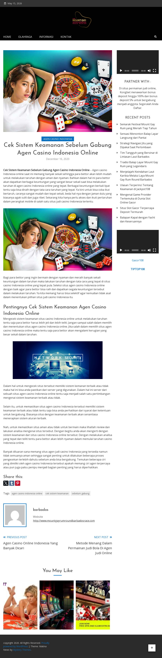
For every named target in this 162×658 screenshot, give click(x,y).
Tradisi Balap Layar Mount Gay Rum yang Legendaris (139, 164)
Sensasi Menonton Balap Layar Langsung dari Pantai (139, 135)
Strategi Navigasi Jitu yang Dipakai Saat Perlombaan (136, 145)
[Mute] (149, 70)
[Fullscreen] (154, 70)
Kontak (66, 37)
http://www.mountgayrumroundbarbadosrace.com (64, 520)
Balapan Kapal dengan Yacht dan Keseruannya (137, 219)
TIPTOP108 (138, 269)
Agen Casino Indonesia (57, 138)
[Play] (121, 70)
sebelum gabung (80, 493)
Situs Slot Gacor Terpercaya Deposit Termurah (137, 210)
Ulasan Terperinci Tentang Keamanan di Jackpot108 (136, 187)
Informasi (46, 37)
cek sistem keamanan (57, 493)
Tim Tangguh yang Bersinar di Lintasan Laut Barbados (139, 154)
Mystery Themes (22, 649)
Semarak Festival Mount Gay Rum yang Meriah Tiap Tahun (138, 126)
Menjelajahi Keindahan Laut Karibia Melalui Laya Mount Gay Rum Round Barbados (137, 175)
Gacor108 (138, 260)
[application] (138, 62)
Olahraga (25, 37)
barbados (40, 510)
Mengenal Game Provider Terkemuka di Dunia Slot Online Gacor (135, 198)
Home (7, 37)
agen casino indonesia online (27, 493)
